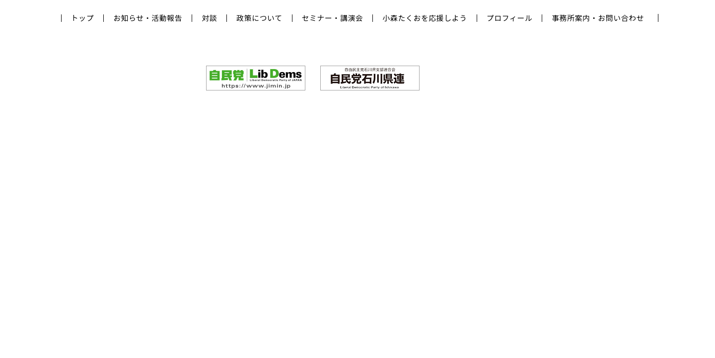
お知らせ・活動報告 (147, 17)
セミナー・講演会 (332, 17)
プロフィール (510, 17)
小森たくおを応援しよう (424, 17)
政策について (259, 17)
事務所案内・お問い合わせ (598, 17)
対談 (209, 17)
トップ (82, 17)
